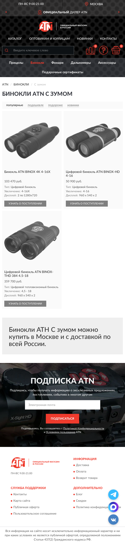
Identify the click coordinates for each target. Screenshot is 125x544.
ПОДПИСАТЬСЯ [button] (62, 418)
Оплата (81, 471)
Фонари (57, 62)
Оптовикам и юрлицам (49, 38)
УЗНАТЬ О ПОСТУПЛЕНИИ (25, 203)
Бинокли (37, 62)
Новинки (85, 38)
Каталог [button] (15, 38)
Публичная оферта (26, 507)
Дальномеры (81, 62)
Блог (79, 494)
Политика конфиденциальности (98, 507)
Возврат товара (86, 478)
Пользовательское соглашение (34, 513)
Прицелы (16, 62)
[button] (103, 50)
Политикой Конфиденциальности (83, 428)
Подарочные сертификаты (62, 72)
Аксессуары (107, 62)
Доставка (82, 465)
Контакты (108, 38)
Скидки (81, 500)
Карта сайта (21, 500)
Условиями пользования (60, 432)
